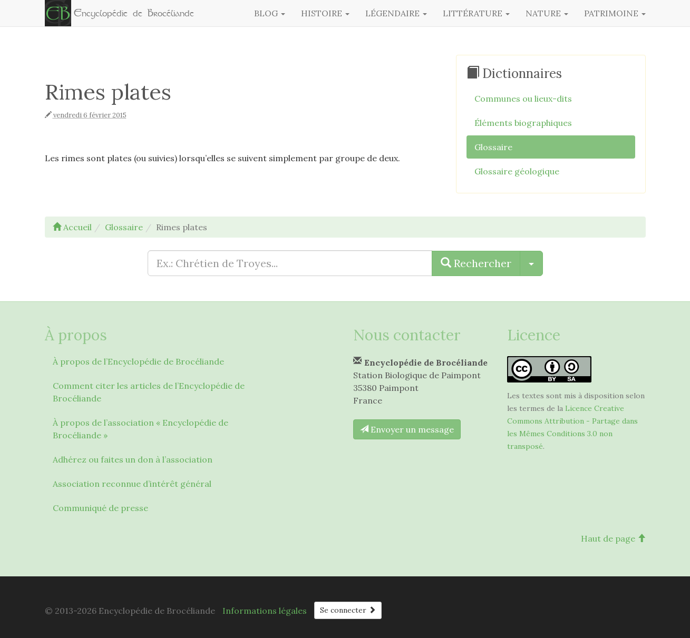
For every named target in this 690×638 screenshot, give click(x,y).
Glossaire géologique (516, 171)
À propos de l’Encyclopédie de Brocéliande (138, 361)
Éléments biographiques (523, 122)
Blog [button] (269, 13)
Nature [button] (547, 13)
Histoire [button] (325, 13)
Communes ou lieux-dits (523, 98)
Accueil (72, 227)
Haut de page (613, 538)
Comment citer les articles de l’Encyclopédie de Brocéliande (149, 392)
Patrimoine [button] (615, 13)
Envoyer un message (407, 429)
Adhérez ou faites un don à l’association (132, 459)
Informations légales (264, 610)
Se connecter (348, 610)
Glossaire (493, 147)
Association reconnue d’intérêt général (132, 483)
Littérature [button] (476, 13)
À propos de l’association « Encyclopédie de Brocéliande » (140, 428)
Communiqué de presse (100, 508)
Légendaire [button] (396, 13)
